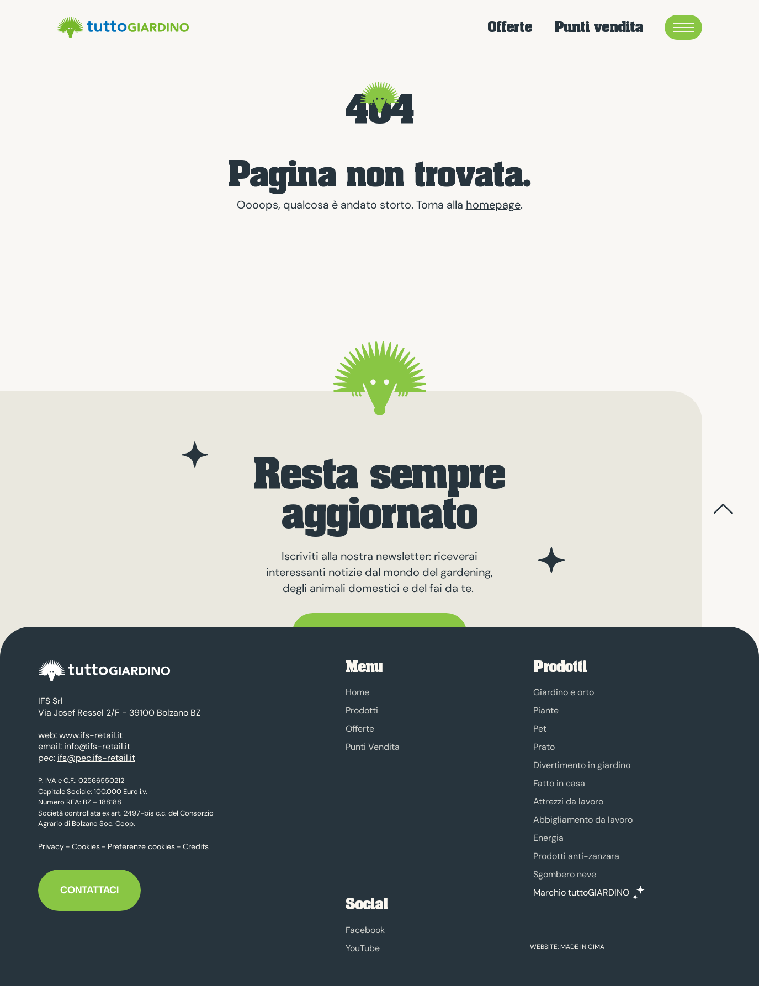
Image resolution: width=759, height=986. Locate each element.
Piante (546, 710)
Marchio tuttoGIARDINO (581, 892)
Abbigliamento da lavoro (583, 819)
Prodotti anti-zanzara (576, 856)
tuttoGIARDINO (121, 28)
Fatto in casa (559, 783)
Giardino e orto (563, 692)
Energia (548, 838)
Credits (196, 841)
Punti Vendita (373, 747)
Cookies (86, 841)
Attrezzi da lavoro (568, 801)
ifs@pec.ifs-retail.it (96, 752)
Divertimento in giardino (581, 765)
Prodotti (362, 710)
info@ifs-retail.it (97, 741)
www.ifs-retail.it (91, 729)
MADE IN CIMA (582, 946)
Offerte (509, 27)
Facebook (365, 930)
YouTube (363, 948)
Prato (544, 747)
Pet (539, 728)
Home (357, 692)
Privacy (51, 841)
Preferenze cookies (141, 841)
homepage (493, 205)
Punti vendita (598, 27)
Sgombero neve (564, 874)
